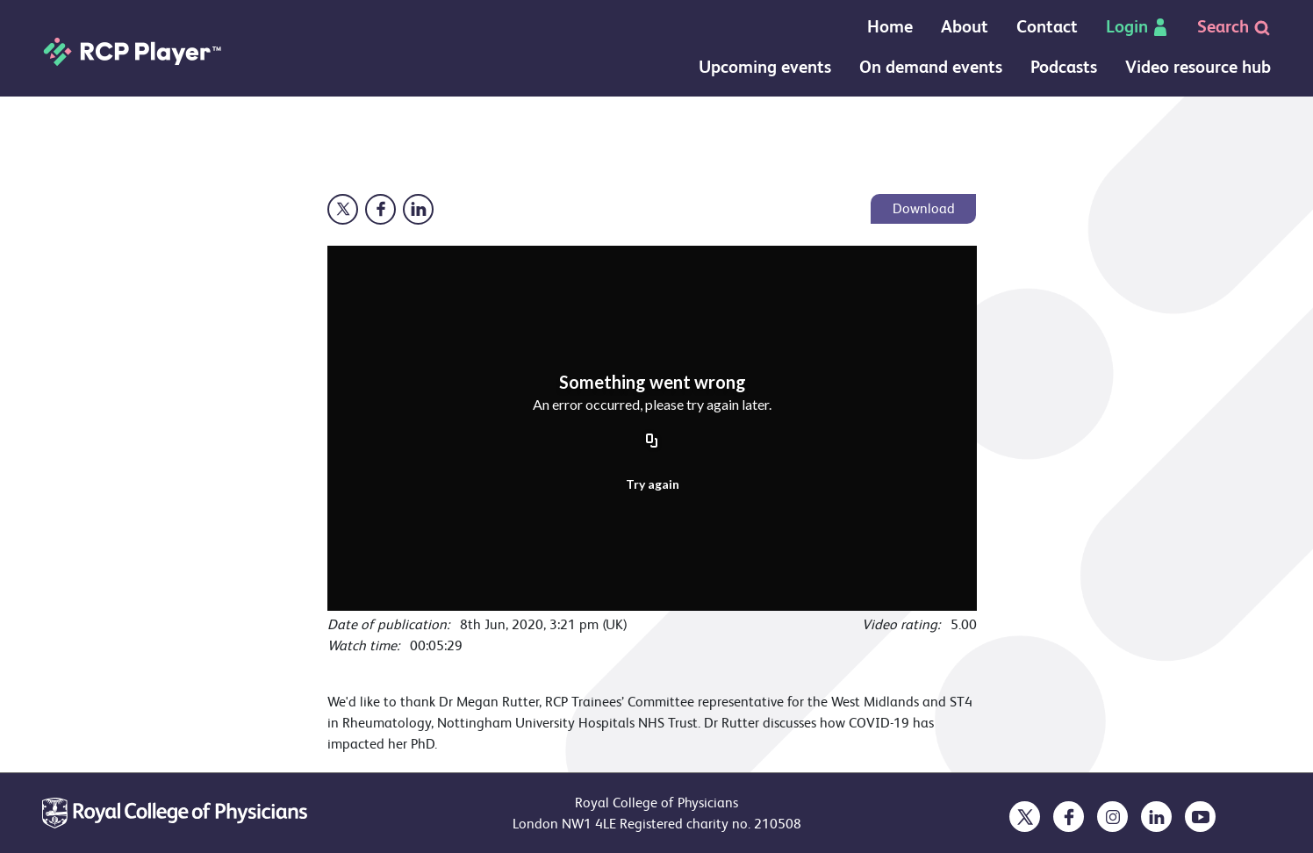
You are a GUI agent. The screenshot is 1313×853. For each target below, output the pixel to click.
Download (924, 208)
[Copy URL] (652, 442)
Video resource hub (1198, 67)
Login (1137, 27)
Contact (1047, 27)
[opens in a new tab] (1024, 816)
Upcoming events (765, 67)
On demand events (930, 67)
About (964, 27)
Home (890, 27)
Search (1234, 27)
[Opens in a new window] (342, 209)
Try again (652, 484)
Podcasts (1063, 67)
